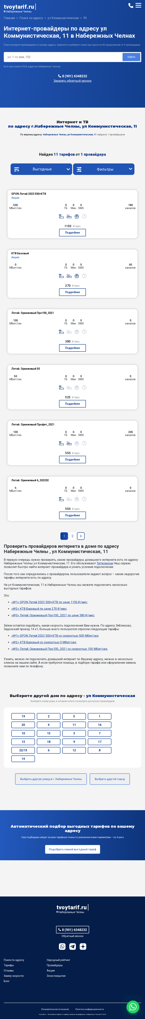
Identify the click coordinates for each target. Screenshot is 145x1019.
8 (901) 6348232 (74, 76)
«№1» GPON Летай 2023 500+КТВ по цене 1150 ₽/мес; (49, 602)
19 (23, 716)
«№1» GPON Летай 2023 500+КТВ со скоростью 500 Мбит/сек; (55, 635)
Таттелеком (105, 563)
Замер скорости (14, 975)
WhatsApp (62, 946)
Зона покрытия (56, 975)
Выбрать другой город (110, 779)
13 (23, 742)
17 (99, 742)
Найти (131, 56)
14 (23, 759)
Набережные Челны (19, 11)
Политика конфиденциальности (89, 1009)
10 (23, 733)
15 (48, 733)
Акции (51, 970)
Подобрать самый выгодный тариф (72, 849)
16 (99, 725)
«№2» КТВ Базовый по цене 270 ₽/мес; (39, 609)
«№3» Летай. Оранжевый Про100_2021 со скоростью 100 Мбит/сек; (59, 649)
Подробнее (72, 232)
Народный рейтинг (58, 960)
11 (74, 725)
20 (23, 725)
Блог (7, 981)
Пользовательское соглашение (55, 1009)
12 (74, 750)
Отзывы (9, 970)
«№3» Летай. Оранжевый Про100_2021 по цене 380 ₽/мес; (53, 615)
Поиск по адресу (14, 960)
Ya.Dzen (83, 946)
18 (48, 742)
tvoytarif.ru (19, 6)
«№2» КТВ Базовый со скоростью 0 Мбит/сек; (44, 642)
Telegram (72, 946)
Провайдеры (55, 965)
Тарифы (9, 965)
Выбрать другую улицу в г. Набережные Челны (51, 779)
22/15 (23, 750)
